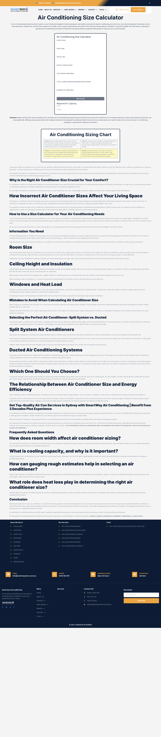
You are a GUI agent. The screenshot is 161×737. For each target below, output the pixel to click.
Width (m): (61, 48)
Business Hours (104, 573)
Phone (61, 573)
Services (58, 10)
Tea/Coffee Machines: (65, 73)
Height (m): (61, 57)
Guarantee (143, 573)
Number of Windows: (65, 90)
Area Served (70, 10)
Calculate (80, 98)
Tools (103, 10)
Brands (82, 10)
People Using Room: (65, 65)
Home (40, 9)
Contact (93, 10)
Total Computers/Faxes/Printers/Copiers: (74, 82)
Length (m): (61, 40)
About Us (48, 9)
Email (15, 573)
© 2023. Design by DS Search (80, 625)
